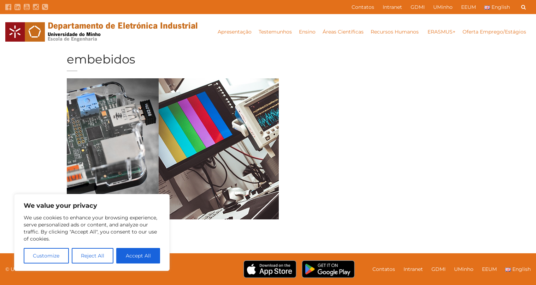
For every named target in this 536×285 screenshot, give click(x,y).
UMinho (443, 7)
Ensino (307, 32)
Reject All (92, 256)
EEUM (468, 7)
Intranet (392, 7)
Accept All (138, 256)
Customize (46, 256)
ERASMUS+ (441, 32)
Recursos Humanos (395, 32)
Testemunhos (275, 32)
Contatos (363, 7)
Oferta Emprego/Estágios (495, 32)
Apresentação (235, 32)
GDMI (418, 7)
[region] (92, 232)
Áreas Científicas (343, 32)
